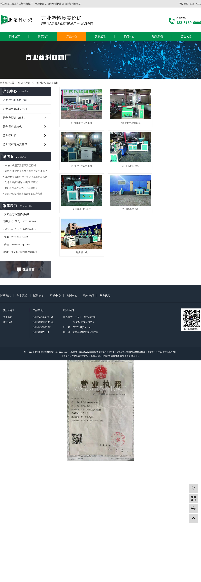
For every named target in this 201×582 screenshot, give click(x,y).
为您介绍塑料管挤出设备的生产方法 (23, 193)
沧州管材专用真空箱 (15, 144)
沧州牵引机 (9, 135)
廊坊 (122, 356)
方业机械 (76, 356)
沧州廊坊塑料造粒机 (153, 352)
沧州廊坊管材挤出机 (134, 352)
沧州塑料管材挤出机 (15, 108)
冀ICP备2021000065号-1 (89, 352)
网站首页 (14, 36)
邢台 (138, 356)
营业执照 (186, 36)
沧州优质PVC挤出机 (82, 123)
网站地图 (183, 4)
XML (198, 4)
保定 (99, 356)
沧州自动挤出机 (132, 167)
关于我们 (43, 36)
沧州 (104, 356)
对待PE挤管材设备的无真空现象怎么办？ (26, 171)
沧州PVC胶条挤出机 (47, 83)
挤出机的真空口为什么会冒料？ (21, 188)
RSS (192, 4)
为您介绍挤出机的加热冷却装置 (21, 182)
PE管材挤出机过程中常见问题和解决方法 (26, 177)
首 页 (20, 83)
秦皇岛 (127, 356)
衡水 (117, 356)
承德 (108, 356)
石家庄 (94, 356)
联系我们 (157, 36)
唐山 (133, 356)
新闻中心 (129, 36)
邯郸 (113, 356)
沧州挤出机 (82, 255)
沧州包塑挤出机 (117, 352)
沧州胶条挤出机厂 (82, 211)
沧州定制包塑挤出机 (131, 123)
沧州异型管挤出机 (13, 117)
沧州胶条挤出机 (132, 211)
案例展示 (100, 36)
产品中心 (71, 36)
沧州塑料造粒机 (12, 126)
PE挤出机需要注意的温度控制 (20, 165)
